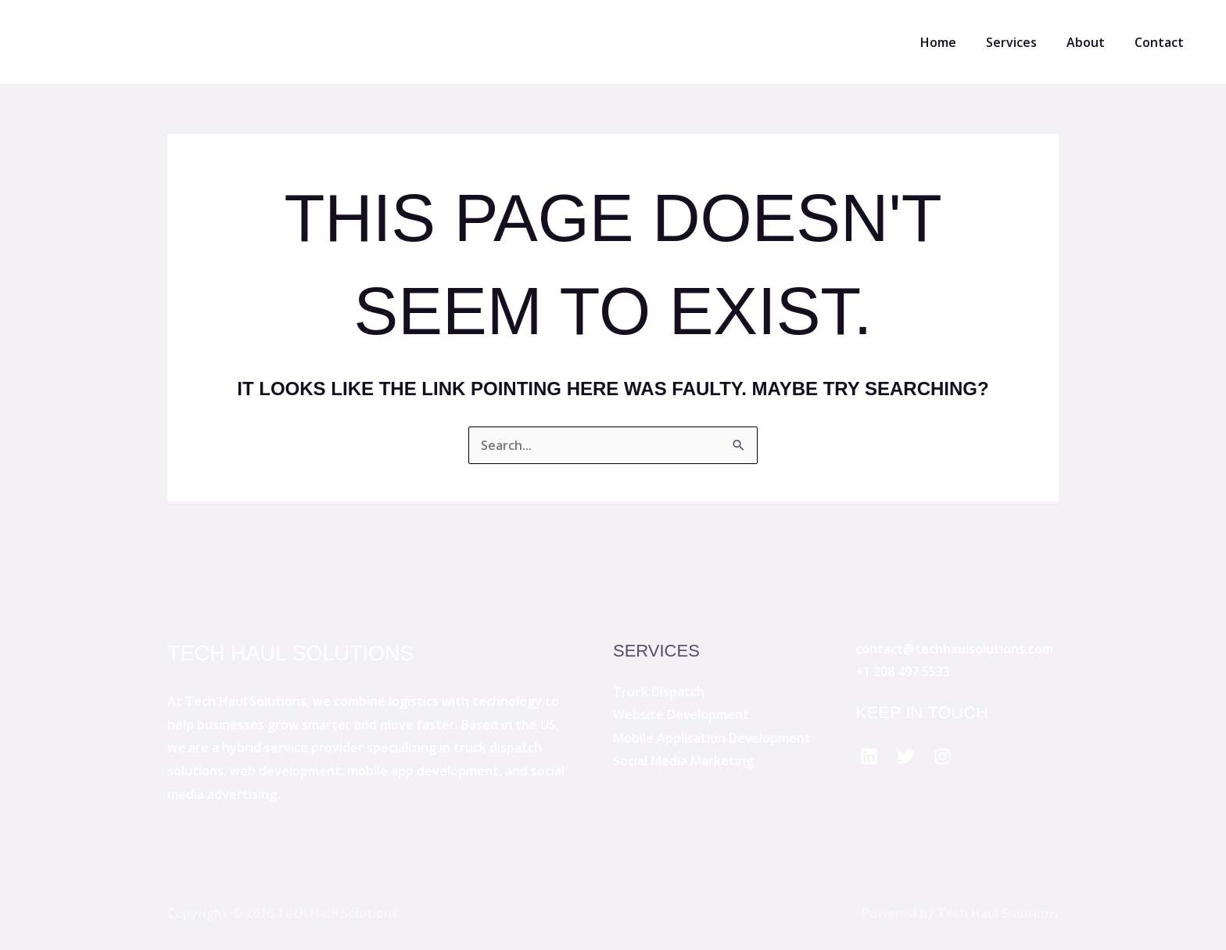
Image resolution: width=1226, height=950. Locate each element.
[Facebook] (869, 756)
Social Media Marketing (683, 761)
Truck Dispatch (658, 691)
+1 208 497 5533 (902, 671)
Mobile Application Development (712, 738)
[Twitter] (906, 756)
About (1093, 42)
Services (1023, 42)
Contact (1161, 42)
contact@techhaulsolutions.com (954, 648)
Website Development (681, 714)
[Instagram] (942, 756)
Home (955, 42)
